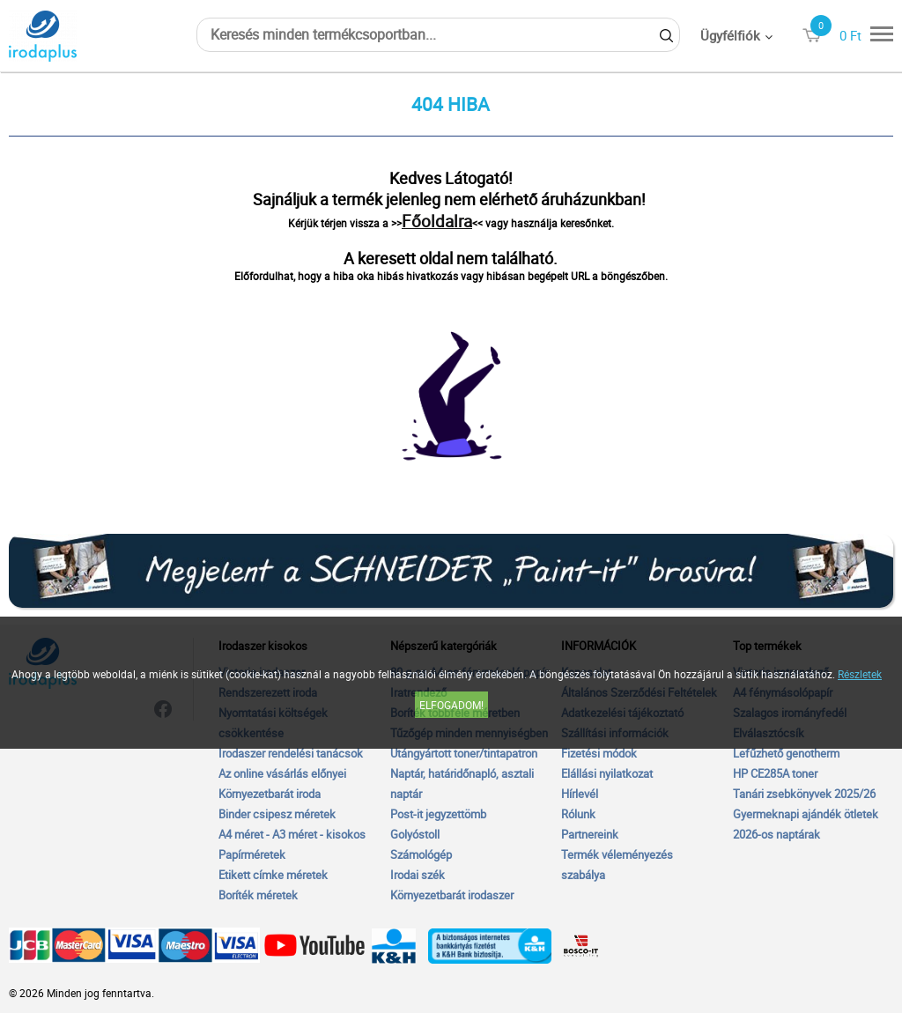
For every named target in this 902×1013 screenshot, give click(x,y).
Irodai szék (417, 875)
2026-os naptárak (776, 834)
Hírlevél (579, 794)
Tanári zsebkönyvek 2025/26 (804, 794)
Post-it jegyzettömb (438, 814)
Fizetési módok (599, 753)
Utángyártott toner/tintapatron (463, 753)
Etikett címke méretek (273, 875)
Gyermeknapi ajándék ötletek (805, 814)
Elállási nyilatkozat (607, 773)
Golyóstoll (415, 834)
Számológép (421, 854)
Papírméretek (251, 854)
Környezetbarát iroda (269, 794)
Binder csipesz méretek (277, 814)
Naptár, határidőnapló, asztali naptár (462, 783)
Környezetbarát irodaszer (452, 895)
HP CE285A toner (775, 773)
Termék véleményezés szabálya (617, 865)
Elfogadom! (451, 705)
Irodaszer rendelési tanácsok (290, 753)
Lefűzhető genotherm (786, 753)
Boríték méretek (258, 895)
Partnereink (589, 834)
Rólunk (578, 814)
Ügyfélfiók (730, 35)
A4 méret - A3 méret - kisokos (292, 834)
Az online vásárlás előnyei (282, 773)
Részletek (860, 674)
